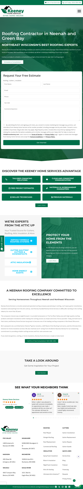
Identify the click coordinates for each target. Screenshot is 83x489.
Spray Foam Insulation (50, 456)
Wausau (6, 468)
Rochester (26, 454)
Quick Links (66, 451)
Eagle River (26, 468)
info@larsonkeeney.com (11, 134)
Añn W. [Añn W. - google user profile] (39, 394)
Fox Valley (7, 438)
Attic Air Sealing (48, 469)
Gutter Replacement (69, 437)
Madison (6, 454)
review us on (18, 407)
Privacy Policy (49, 134)
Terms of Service (36, 134)
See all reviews (9, 407)
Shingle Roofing (48, 437)
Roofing (46, 428)
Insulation (47, 451)
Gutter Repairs (67, 442)
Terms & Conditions (36, 137)
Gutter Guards (66, 446)
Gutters (65, 428)
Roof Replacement (49, 442)
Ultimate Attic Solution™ (51, 474)
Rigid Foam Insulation (50, 465)
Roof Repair (47, 433)
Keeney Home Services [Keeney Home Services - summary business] (11, 399)
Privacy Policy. (50, 137)
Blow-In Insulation (49, 460)
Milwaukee (26, 438)
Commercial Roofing (50, 446)
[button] (79, 11)
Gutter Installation (68, 433)
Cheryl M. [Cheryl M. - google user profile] (65, 394)
